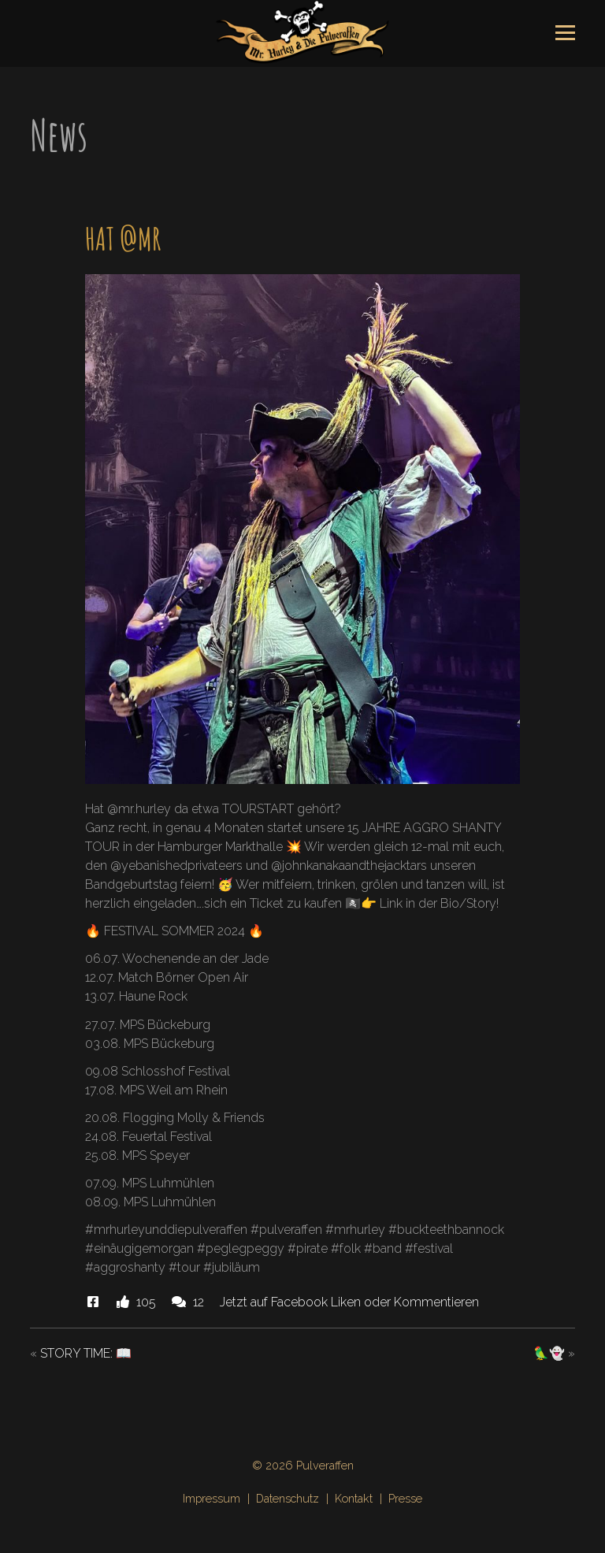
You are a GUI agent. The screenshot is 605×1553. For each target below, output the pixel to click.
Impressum (211, 1498)
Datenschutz (287, 1498)
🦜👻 (549, 1353)
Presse (405, 1498)
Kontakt (354, 1498)
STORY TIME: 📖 (86, 1353)
